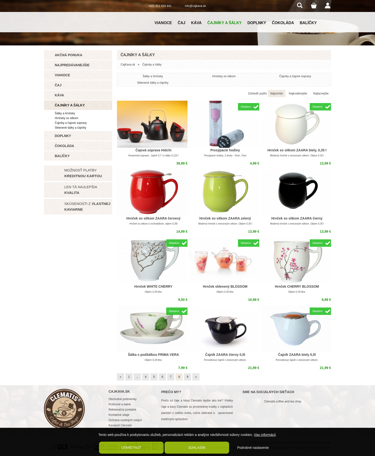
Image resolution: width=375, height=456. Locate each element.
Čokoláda (283, 23)
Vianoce (163, 23)
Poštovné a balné (120, 404)
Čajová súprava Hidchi (153, 150)
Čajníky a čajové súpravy (71, 122)
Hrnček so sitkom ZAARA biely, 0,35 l (296, 150)
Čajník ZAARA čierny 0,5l (225, 355)
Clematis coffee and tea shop (282, 401)
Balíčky (308, 23)
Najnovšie (276, 93)
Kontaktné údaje (119, 415)
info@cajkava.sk (195, 6)
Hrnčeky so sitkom (66, 118)
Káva (196, 23)
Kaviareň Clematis (120, 425)
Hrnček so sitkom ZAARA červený (154, 218)
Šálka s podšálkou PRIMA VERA (153, 355)
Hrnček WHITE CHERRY (153, 286)
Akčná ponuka (68, 55)
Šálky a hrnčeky (65, 113)
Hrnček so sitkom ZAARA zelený (225, 218)
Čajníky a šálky (224, 23)
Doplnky (257, 23)
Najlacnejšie (321, 93)
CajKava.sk (128, 64)
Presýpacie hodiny (225, 150)
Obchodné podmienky (123, 399)
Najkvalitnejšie (298, 93)
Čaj (181, 23)
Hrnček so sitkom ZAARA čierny (296, 218)
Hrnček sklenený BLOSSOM (225, 286)
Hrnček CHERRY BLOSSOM (297, 286)
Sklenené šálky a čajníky (70, 127)
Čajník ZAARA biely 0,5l (297, 355)
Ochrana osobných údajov (125, 420)
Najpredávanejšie (72, 65)
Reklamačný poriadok (122, 409)
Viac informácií (265, 435)
